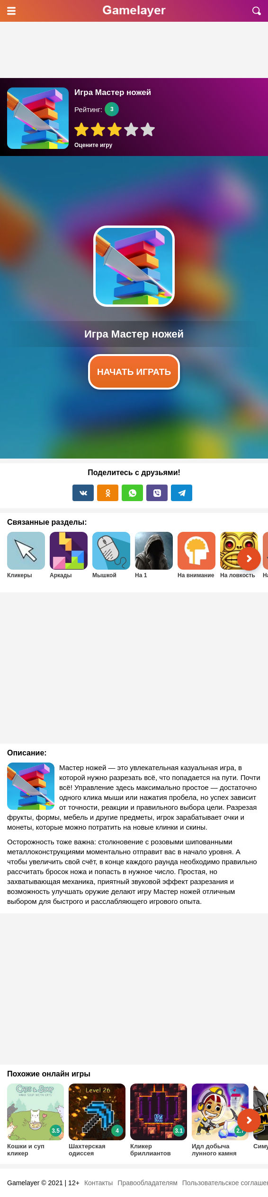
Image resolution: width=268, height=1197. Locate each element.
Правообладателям (147, 1183)
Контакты (98, 1183)
